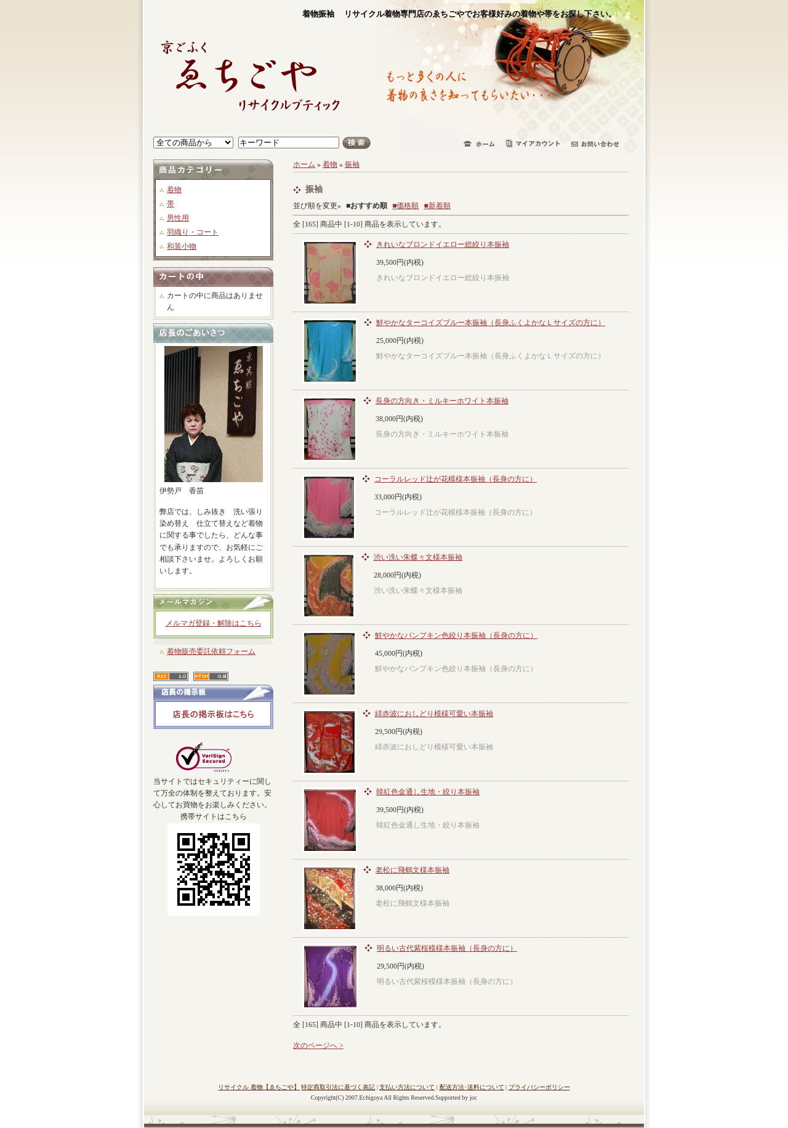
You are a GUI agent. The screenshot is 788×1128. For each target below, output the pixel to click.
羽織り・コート (193, 232)
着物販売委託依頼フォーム (211, 651)
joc (473, 1097)
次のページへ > (318, 1045)
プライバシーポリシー (539, 1087)
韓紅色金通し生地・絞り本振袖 (428, 792)
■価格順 (405, 205)
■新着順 (437, 205)
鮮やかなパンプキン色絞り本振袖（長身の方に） (456, 635)
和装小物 (181, 246)
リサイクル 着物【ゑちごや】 (259, 1087)
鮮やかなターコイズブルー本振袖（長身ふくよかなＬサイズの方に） (490, 322)
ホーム (304, 164)
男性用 (178, 218)
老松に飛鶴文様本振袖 (412, 870)
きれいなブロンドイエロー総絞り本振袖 (442, 244)
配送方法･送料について (472, 1087)
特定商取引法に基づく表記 (338, 1087)
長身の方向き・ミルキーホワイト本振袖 (442, 401)
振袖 (352, 164)
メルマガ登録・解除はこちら (214, 623)
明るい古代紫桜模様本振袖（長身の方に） (447, 948)
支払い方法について (407, 1087)
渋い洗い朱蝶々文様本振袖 (418, 557)
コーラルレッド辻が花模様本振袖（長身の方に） (455, 479)
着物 (174, 189)
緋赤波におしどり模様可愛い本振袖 (434, 713)
